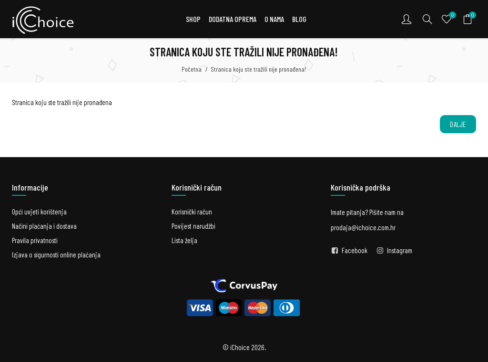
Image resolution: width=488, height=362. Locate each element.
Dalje (458, 124)
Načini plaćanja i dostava (44, 226)
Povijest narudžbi (193, 226)
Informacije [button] (30, 187)
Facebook (354, 250)
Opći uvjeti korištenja (39, 211)
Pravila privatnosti (35, 240)
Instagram (399, 250)
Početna (192, 69)
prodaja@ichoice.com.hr (363, 227)
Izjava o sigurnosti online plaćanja (56, 254)
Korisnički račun (192, 211)
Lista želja (184, 240)
